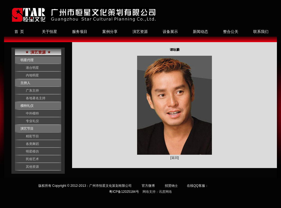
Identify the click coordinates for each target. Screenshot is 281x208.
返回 (174, 158)
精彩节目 (32, 136)
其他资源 (32, 167)
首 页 (19, 31)
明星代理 (26, 60)
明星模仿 (32, 151)
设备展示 (170, 31)
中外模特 (32, 113)
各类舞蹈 (32, 144)
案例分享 (110, 31)
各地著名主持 (35, 98)
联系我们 (260, 31)
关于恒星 (49, 31)
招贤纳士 (171, 186)
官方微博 (148, 186)
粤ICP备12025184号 (124, 192)
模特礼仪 (26, 106)
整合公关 (230, 31)
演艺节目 (26, 129)
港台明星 (32, 68)
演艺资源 (140, 31)
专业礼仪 (32, 121)
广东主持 (32, 90)
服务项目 (79, 31)
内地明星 (32, 75)
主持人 (25, 83)
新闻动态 (200, 31)
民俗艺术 (32, 159)
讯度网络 (165, 192)
